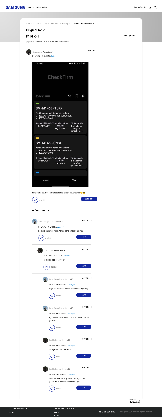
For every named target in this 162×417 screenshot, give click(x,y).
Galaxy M (54, 56)
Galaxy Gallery (41, 7)
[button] (93, 51)
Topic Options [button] (129, 35)
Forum (31, 7)
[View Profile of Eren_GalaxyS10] (45, 222)
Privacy (13, 412)
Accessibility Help (18, 408)
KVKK (56, 415)
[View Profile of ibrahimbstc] (37, 52)
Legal (57, 412)
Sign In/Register (140, 7)
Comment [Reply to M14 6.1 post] (89, 199)
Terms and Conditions (65, 408)
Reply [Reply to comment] (83, 237)
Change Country (107, 412)
